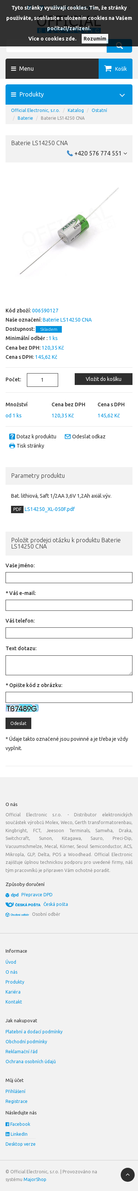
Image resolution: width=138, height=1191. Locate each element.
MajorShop (35, 1179)
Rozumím (95, 39)
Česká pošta (55, 904)
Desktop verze (21, 1144)
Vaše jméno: (20, 565)
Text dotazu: (21, 648)
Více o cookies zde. (52, 39)
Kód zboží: (18, 310)
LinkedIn (17, 1134)
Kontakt (14, 1001)
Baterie (25, 118)
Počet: (11, 379)
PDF (17, 509)
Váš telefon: (20, 621)
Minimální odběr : (26, 338)
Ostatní (99, 110)
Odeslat (18, 723)
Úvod (11, 962)
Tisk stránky (30, 446)
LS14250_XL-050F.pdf (49, 509)
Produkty (15, 982)
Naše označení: (24, 320)
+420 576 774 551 (100, 153)
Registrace (17, 1101)
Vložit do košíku (103, 379)
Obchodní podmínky (26, 1041)
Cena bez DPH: (23, 348)
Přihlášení (15, 1091)
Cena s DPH (111, 404)
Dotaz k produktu (36, 436)
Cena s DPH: (20, 357)
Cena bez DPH (68, 404)
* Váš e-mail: (21, 593)
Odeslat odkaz (89, 436)
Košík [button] (121, 69)
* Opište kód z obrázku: (34, 685)
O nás (11, 972)
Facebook (18, 1124)
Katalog (76, 110)
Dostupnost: (20, 329)
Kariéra (13, 991)
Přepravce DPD (37, 894)
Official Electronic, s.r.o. (35, 110)
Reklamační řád (22, 1051)
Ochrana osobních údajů (31, 1061)
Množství (17, 404)
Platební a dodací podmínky (34, 1031)
